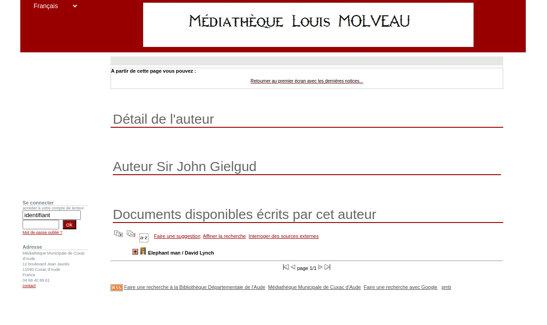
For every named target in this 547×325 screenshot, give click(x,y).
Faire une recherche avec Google (400, 287)
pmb (446, 287)
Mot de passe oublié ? (42, 232)
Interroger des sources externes (284, 236)
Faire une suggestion (177, 236)
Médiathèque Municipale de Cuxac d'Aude (314, 287)
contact (29, 285)
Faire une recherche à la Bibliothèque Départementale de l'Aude (194, 287)
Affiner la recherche (224, 236)
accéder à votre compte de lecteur (53, 208)
